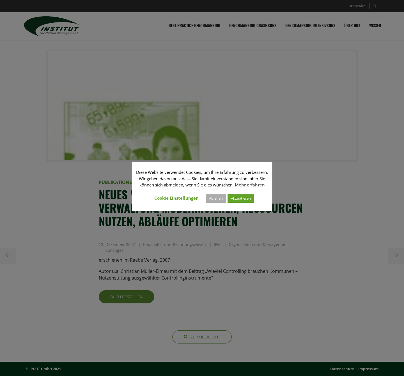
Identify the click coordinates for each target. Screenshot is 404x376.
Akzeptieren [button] (241, 198)
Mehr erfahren (250, 185)
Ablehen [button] (216, 198)
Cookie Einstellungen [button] (176, 198)
